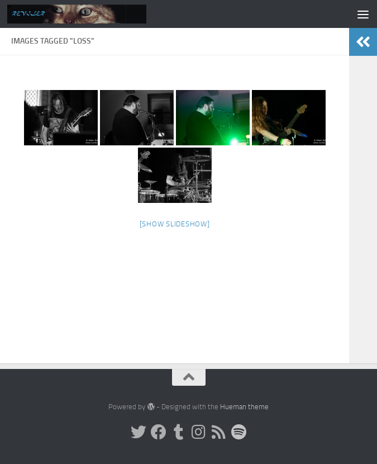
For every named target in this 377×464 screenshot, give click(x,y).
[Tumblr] (179, 432)
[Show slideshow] (175, 224)
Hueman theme (244, 407)
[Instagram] (199, 432)
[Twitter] (138, 432)
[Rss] (219, 432)
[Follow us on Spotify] (239, 432)
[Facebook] (158, 432)
